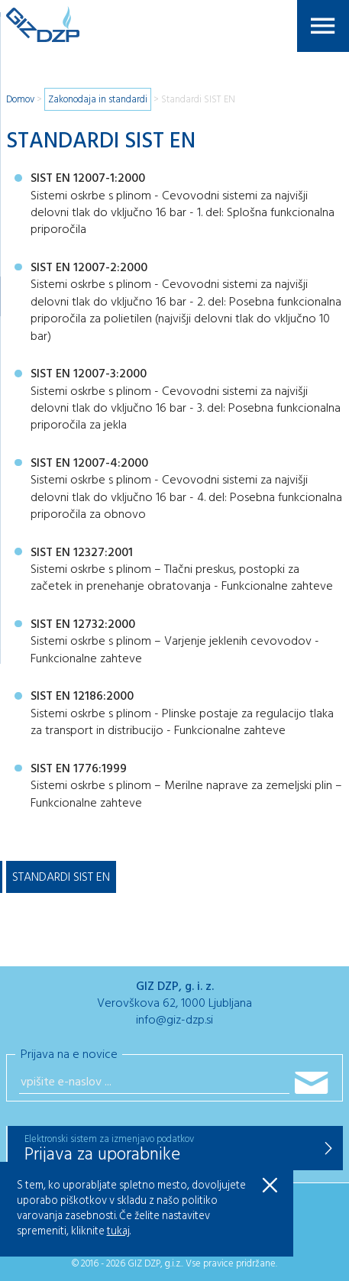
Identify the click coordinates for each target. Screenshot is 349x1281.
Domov (20, 100)
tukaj (118, 1232)
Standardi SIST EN (198, 100)
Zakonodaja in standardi (97, 100)
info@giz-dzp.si (174, 1020)
